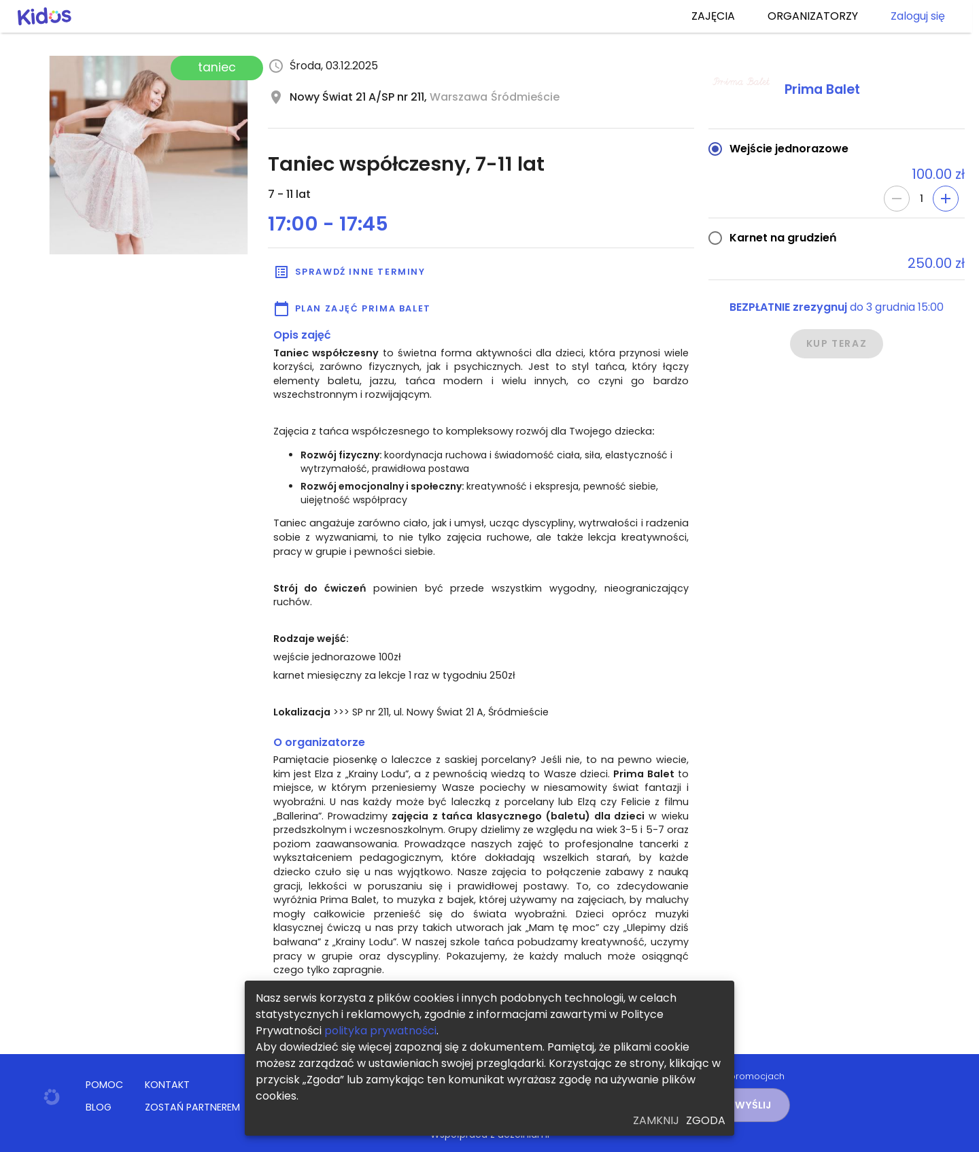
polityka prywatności (380, 1030)
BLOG (98, 1107)
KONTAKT (167, 1084)
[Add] (946, 198)
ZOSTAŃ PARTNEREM (192, 1107)
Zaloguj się (918, 16)
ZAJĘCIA (713, 16)
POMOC (104, 1084)
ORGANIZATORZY (813, 16)
